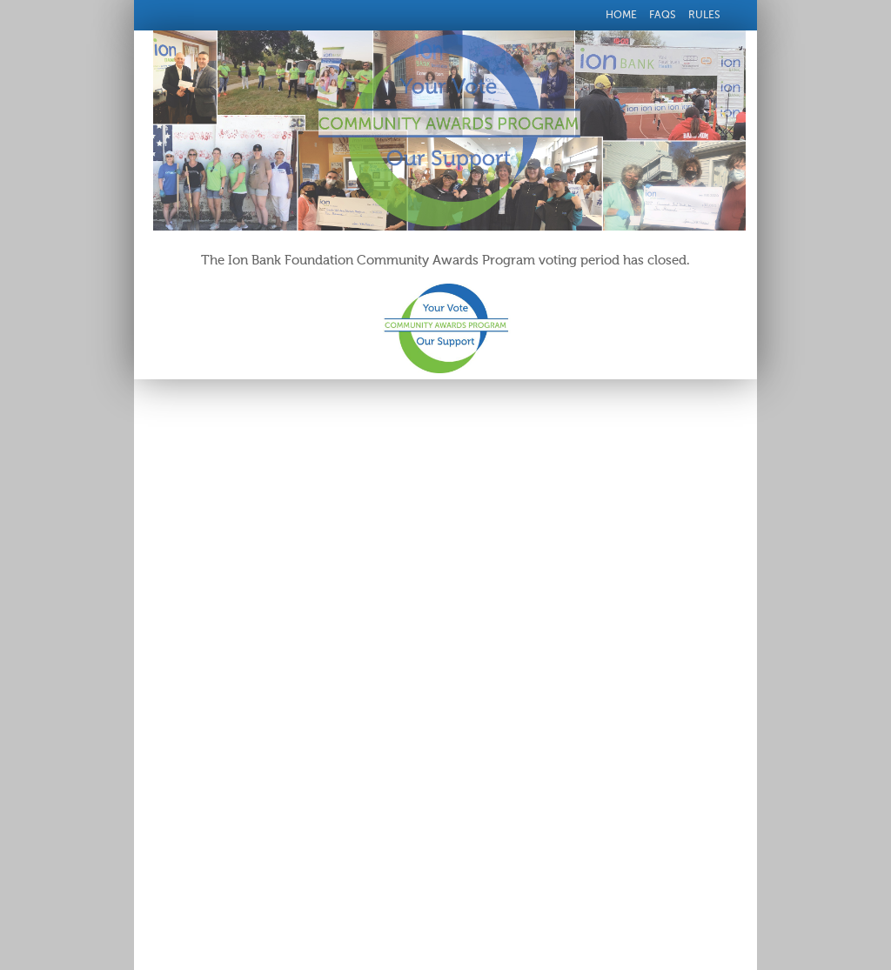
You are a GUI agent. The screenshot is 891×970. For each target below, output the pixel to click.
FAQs (662, 15)
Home (621, 15)
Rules (704, 15)
